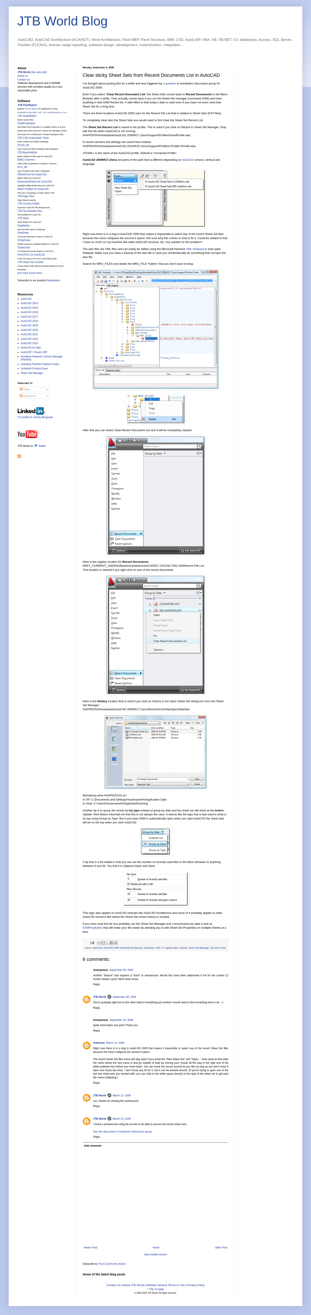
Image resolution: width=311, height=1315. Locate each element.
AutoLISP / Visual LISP (34, 352)
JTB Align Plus (25, 196)
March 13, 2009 (122, 1095)
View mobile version (155, 1254)
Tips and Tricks (218, 947)
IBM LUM (37, 112)
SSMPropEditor (92, 927)
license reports (31, 109)
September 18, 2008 (121, 1020)
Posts (25, 389)
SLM (49, 112)
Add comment (92, 1145)
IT (162, 947)
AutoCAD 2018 (29, 321)
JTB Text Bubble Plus (29, 211)
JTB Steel (23, 218)
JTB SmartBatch (26, 115)
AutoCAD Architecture (131, 947)
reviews (183, 947)
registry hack (171, 947)
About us (22, 75)
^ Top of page (155, 1289)
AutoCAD (188, 159)
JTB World (99, 996)
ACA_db (22, 167)
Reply (96, 984)
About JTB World (133, 1285)
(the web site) (32, 72)
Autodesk (149, 947)
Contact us (23, 79)
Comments (28, 396)
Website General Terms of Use (165, 1285)
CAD (158, 947)
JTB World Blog (62, 21)
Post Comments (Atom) (112, 1263)
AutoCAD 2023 (29, 343)
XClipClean (23, 240)
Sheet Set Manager (199, 947)
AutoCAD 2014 (29, 303)
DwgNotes (23, 225)
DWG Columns (26, 159)
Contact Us (113, 1285)
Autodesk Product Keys (34, 368)
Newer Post (90, 1247)
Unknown (99, 1042)
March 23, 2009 (122, 1118)
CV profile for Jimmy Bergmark (35, 415)
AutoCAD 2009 (111, 947)
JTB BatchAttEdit (27, 152)
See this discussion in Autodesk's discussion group (122, 1131)
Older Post (221, 1247)
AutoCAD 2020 (29, 330)
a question (169, 83)
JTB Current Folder (28, 203)
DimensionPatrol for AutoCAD (34, 181)
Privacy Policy (196, 1285)
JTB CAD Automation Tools (33, 137)
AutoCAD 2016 (29, 312)
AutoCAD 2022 (29, 338)
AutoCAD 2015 (29, 307)
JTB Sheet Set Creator (30, 262)
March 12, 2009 (115, 1042)
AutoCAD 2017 (29, 316)
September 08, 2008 (121, 970)
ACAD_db (23, 145)
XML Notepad (195, 249)
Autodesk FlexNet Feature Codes (40, 364)
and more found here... (30, 273)
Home (156, 1247)
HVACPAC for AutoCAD (31, 254)
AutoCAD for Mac (31, 347)
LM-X (64, 112)
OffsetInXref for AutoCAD (32, 174)
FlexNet (20, 112)
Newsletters (53, 280)
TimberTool (23, 247)
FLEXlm (28, 112)
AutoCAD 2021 (29, 334)
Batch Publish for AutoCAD (32, 189)
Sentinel (55, 112)
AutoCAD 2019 (29, 325)
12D (44, 112)
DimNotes (23, 232)
